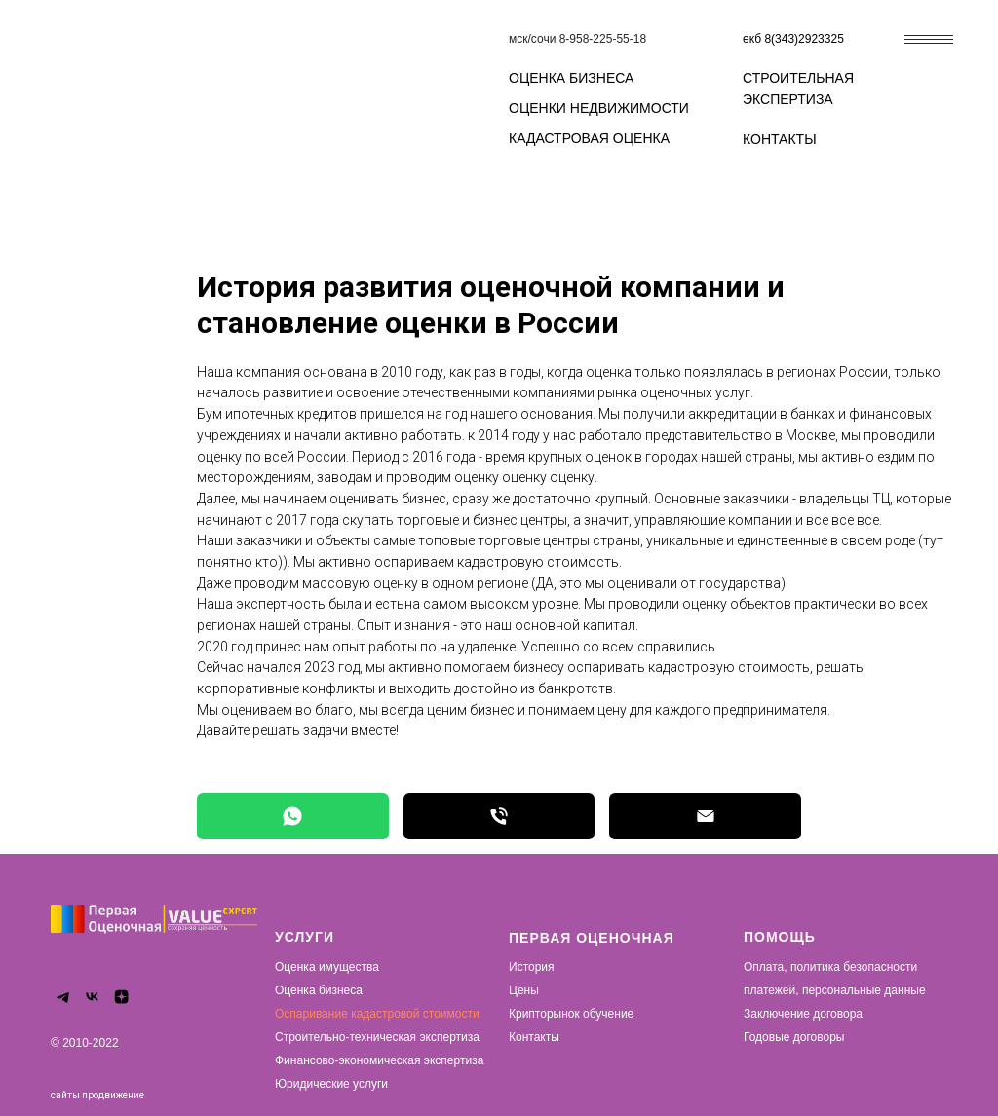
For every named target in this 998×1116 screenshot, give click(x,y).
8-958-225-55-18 (602, 39)
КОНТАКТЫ (780, 139)
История (532, 967)
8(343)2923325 (803, 39)
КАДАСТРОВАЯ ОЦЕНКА (589, 138)
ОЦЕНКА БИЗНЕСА (571, 78)
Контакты (534, 1037)
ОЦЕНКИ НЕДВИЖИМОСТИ (599, 108)
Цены (524, 990)
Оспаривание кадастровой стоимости (377, 1014)
